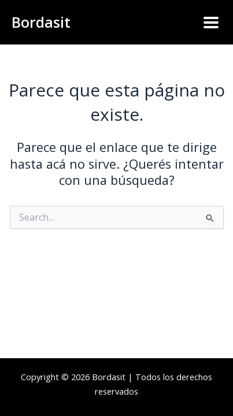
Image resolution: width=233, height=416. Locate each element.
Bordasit (41, 22)
